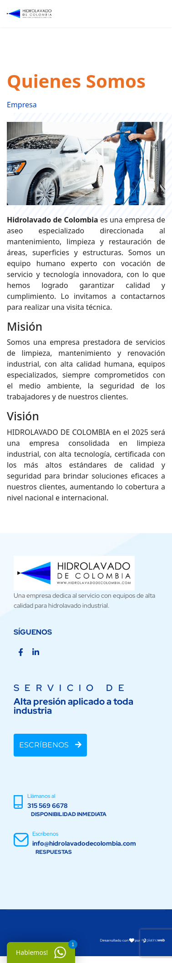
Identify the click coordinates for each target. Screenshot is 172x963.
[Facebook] (20, 652)
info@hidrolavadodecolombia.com (84, 843)
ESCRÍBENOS (50, 745)
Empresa (22, 105)
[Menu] (151, 14)
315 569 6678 (47, 806)
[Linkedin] (35, 652)
